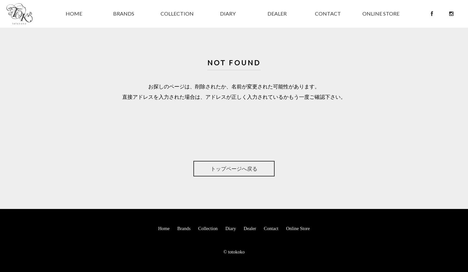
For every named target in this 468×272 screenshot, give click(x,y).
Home (164, 228)
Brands (183, 228)
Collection (208, 228)
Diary (230, 228)
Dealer (250, 228)
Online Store (298, 228)
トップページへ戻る (234, 168)
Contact (271, 228)
